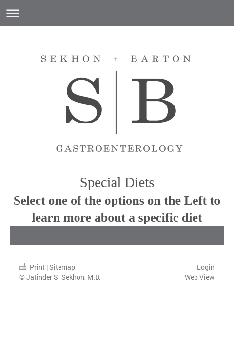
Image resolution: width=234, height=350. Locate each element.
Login (205, 267)
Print (33, 267)
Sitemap (62, 267)
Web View (199, 276)
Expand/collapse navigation (117, 12)
